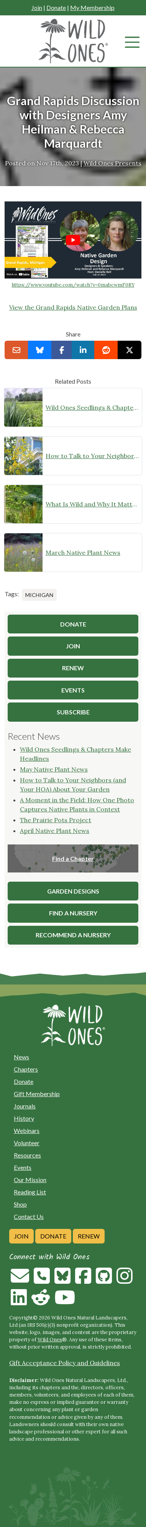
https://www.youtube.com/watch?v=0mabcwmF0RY (73, 285)
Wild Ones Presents (112, 163)
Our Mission (30, 1179)
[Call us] (41, 1280)
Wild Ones (50, 1339)
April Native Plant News (54, 830)
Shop (20, 1204)
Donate (56, 7)
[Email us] (20, 1280)
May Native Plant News (54, 769)
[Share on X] (129, 350)
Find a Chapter (73, 858)
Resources (27, 1155)
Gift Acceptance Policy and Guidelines (64, 1363)
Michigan (39, 595)
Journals (25, 1106)
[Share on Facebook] (61, 350)
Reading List (30, 1192)
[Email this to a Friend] (16, 350)
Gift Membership (37, 1093)
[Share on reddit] (106, 350)
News (21, 1056)
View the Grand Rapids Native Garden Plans (73, 307)
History (24, 1118)
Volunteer (26, 1142)
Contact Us (29, 1216)
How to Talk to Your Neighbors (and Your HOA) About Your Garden (92, 456)
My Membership (92, 7)
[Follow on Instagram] (124, 1280)
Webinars (26, 1130)
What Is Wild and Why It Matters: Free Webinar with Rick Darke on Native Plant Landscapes (92, 504)
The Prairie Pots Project (55, 820)
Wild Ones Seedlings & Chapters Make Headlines (92, 407)
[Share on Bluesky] (40, 350)
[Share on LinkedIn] (83, 350)
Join (36, 7)
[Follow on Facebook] (83, 1280)
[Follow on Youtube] (65, 1302)
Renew (89, 1236)
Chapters (26, 1069)
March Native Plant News (83, 552)
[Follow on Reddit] (40, 1302)
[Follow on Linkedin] (18, 1302)
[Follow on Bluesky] (62, 1280)
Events (22, 1167)
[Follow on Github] (103, 1280)
